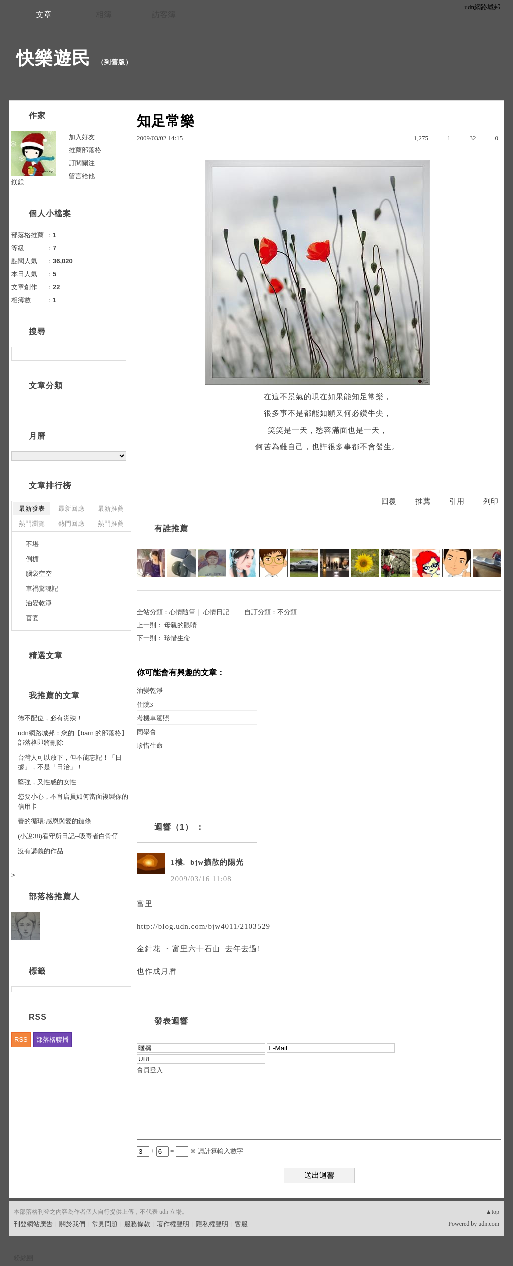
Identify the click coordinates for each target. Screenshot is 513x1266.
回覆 (388, 501)
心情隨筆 (182, 612)
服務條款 (137, 1224)
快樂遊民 (53, 58)
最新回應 (71, 508)
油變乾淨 (150, 690)
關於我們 (72, 1224)
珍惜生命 (177, 638)
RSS (21, 1039)
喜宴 (32, 618)
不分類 (287, 612)
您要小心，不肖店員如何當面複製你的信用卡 (73, 801)
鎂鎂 (17, 182)
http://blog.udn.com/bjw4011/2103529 (203, 926)
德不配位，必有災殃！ (50, 718)
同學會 (146, 732)
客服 (241, 1224)
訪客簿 (164, 14)
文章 (44, 14)
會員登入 (150, 1070)
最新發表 (32, 508)
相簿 (104, 14)
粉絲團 (23, 1258)
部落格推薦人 (54, 896)
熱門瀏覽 (32, 523)
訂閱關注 (82, 163)
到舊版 (114, 62)
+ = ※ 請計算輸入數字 (190, 1151)
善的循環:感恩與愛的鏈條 (54, 821)
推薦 (422, 501)
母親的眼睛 (180, 625)
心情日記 (216, 612)
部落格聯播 (52, 1039)
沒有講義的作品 (40, 851)
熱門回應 (71, 523)
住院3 (145, 704)
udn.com (488, 1223)
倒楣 (32, 559)
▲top (492, 1211)
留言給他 (82, 176)
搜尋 (117, 354)
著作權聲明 (173, 1224)
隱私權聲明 (212, 1224)
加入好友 (82, 137)
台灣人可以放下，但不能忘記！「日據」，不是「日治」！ (70, 762)
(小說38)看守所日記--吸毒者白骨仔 (68, 836)
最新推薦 (111, 508)
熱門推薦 (111, 523)
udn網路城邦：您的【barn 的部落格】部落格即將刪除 (73, 738)
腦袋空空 (39, 573)
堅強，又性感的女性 (47, 782)
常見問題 (105, 1224)
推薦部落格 (85, 150)
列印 (490, 501)
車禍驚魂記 (42, 588)
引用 (456, 501)
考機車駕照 (153, 718)
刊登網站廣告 (33, 1224)
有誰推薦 (171, 528)
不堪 (32, 544)
